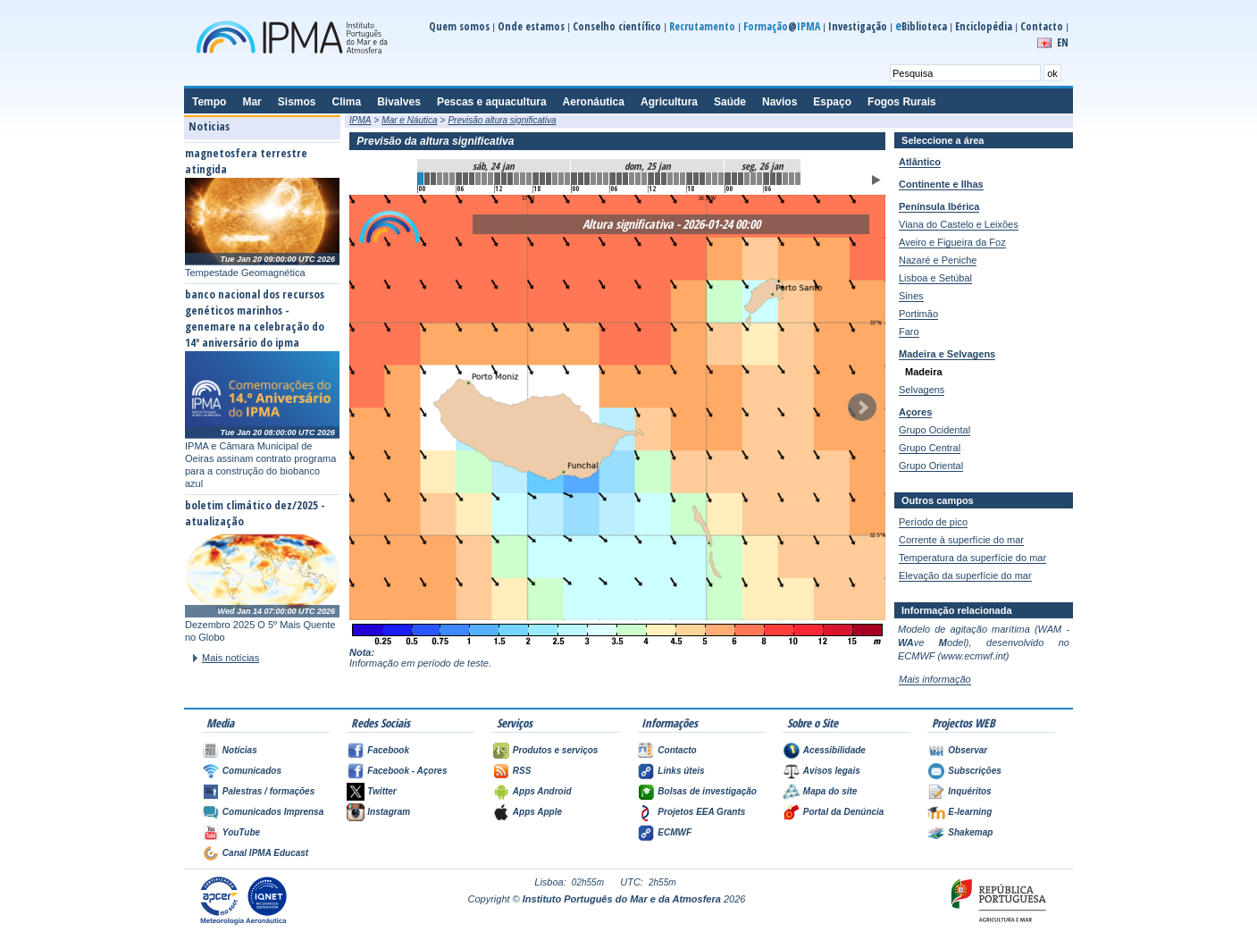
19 (542, 178)
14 (510, 178)
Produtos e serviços (556, 750)
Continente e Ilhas (941, 184)
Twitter (381, 791)
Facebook (388, 750)
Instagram (388, 812)
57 (785, 178)
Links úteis (681, 771)
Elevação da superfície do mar (965, 575)
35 (644, 178)
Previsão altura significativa (502, 120)
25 (580, 178)
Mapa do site (830, 791)
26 (587, 178)
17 (529, 178)
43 (696, 178)
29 (605, 178)
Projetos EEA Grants (701, 812)
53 (759, 178)
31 (619, 178)
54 (766, 178)
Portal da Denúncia (843, 812)
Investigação (857, 26)
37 (657, 178)
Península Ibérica (939, 206)
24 (574, 178)
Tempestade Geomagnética (245, 272)
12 (497, 178)
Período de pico (933, 521)
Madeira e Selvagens (947, 353)
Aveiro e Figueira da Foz (952, 242)
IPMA (360, 120)
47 (721, 178)
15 (516, 178)
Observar (967, 750)
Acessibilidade (834, 750)
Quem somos (459, 26)
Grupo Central (929, 447)
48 (728, 178)
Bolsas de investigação (707, 791)
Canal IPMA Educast (265, 853)
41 (682, 178)
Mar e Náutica (409, 120)
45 (708, 178)
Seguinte (862, 407)
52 (753, 178)
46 (714, 178)
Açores (915, 412)
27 (593, 178)
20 (548, 178)
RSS (522, 771)
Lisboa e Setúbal (935, 278)
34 (638, 178)
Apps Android (542, 791)
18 (536, 178)
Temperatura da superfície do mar (972, 557)
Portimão (918, 313)
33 (631, 178)
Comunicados (251, 771)
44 (702, 178)
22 (561, 178)
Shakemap (970, 832)
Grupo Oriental (931, 465)
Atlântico (920, 161)
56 (779, 178)
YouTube (241, 832)
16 (522, 178)
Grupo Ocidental (934, 429)
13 (504, 178)
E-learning (970, 812)
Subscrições (974, 771)
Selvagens (921, 389)
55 (772, 178)
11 (490, 178)
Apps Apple (537, 812)
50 (740, 178)
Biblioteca (921, 26)
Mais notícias (230, 657)
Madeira (924, 371)
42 (689, 178)
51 (747, 178)
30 (613, 178)
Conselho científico (617, 26)
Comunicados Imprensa (272, 812)
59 (797, 178)
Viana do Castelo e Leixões (958, 224)
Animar (876, 180)
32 (625, 178)
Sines (911, 295)
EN (1062, 42)
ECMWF (674, 832)
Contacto (1041, 26)
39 (670, 178)
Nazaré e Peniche (937, 260)
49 (734, 178)
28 (599, 178)
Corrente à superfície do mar (961, 539)
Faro (909, 331)
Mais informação (935, 679)
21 (554, 178)
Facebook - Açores (407, 771)
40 (676, 178)
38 (663, 178)
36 (651, 178)
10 (484, 178)
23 (567, 178)
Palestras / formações (268, 791)
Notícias (239, 750)
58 (791, 178)
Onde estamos (531, 26)
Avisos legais (831, 771)
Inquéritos (969, 791)
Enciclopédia (983, 26)
